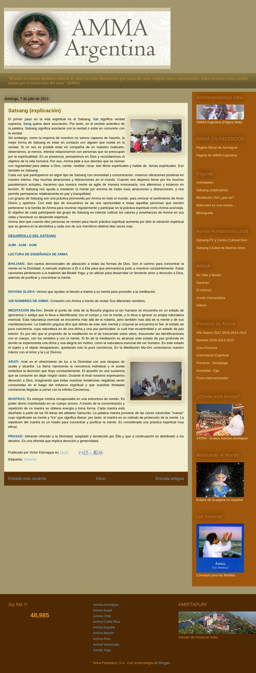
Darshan (202, 283)
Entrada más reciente (27, 478)
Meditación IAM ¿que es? (215, 197)
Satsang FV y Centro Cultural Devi (221, 240)
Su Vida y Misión (208, 275)
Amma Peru (102, 639)
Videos (201, 305)
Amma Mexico (103, 633)
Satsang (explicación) (212, 190)
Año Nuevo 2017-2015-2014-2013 (221, 333)
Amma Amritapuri (106, 605)
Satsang (30, 459)
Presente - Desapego (212, 363)
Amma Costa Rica (106, 622)
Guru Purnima (206, 348)
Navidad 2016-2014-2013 (215, 340)
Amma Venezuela (106, 644)
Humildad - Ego (207, 371)
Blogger (164, 663)
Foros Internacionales (212, 378)
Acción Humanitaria (210, 298)
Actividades (204, 182)
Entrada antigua (170, 478)
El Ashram (203, 290)
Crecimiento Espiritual (212, 355)
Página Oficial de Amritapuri (216, 147)
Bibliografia (204, 213)
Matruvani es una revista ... (216, 205)
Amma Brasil (102, 610)
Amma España (104, 627)
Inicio (100, 478)
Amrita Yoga (102, 650)
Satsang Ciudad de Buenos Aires (220, 248)
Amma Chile (102, 616)
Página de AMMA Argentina (216, 155)
